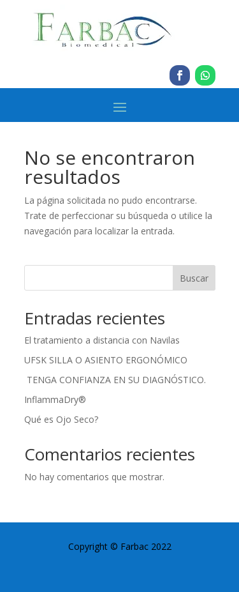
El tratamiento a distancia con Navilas (102, 340)
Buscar (194, 278)
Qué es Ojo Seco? (61, 419)
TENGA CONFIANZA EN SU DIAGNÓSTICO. (115, 380)
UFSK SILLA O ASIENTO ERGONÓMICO (105, 360)
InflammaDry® (55, 399)
